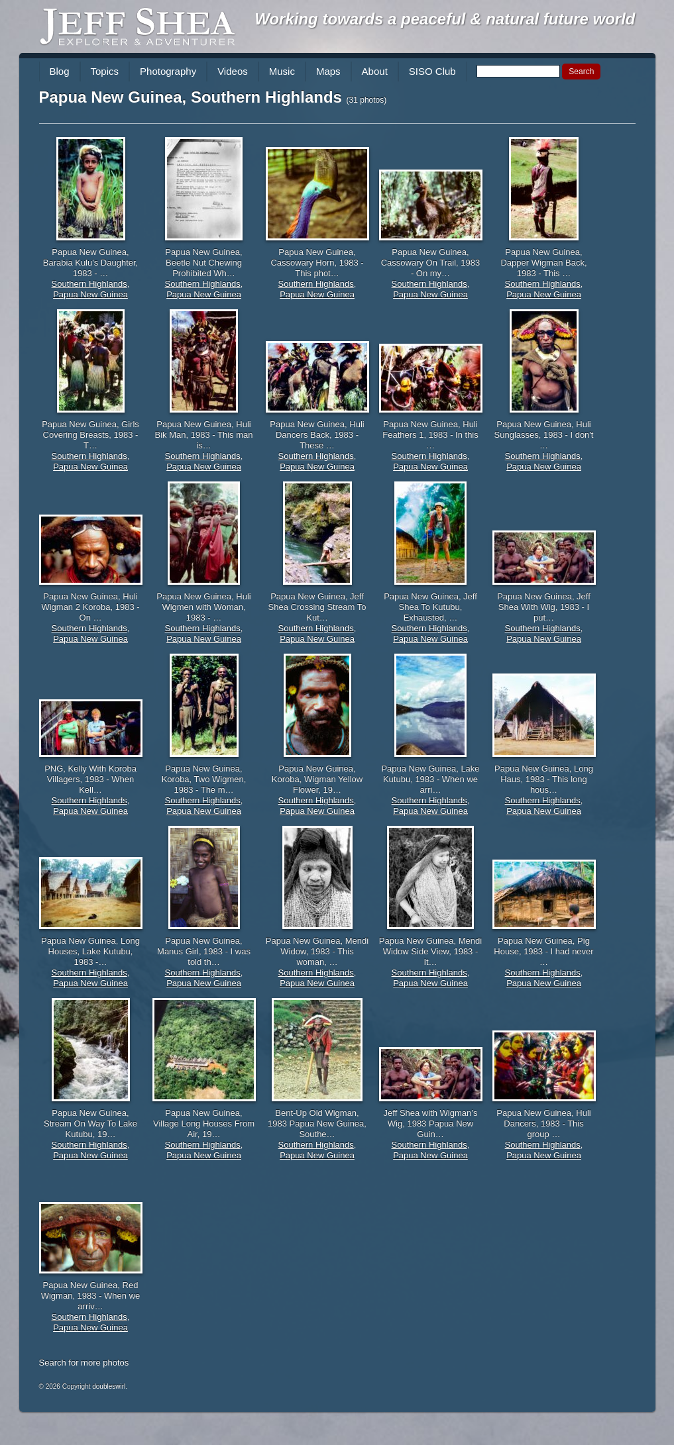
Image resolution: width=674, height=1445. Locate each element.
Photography (168, 71)
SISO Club (432, 71)
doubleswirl (108, 1386)
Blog (60, 71)
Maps (328, 71)
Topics (105, 71)
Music (282, 71)
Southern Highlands (89, 284)
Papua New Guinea (90, 294)
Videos (232, 71)
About (375, 71)
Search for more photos (84, 1363)
